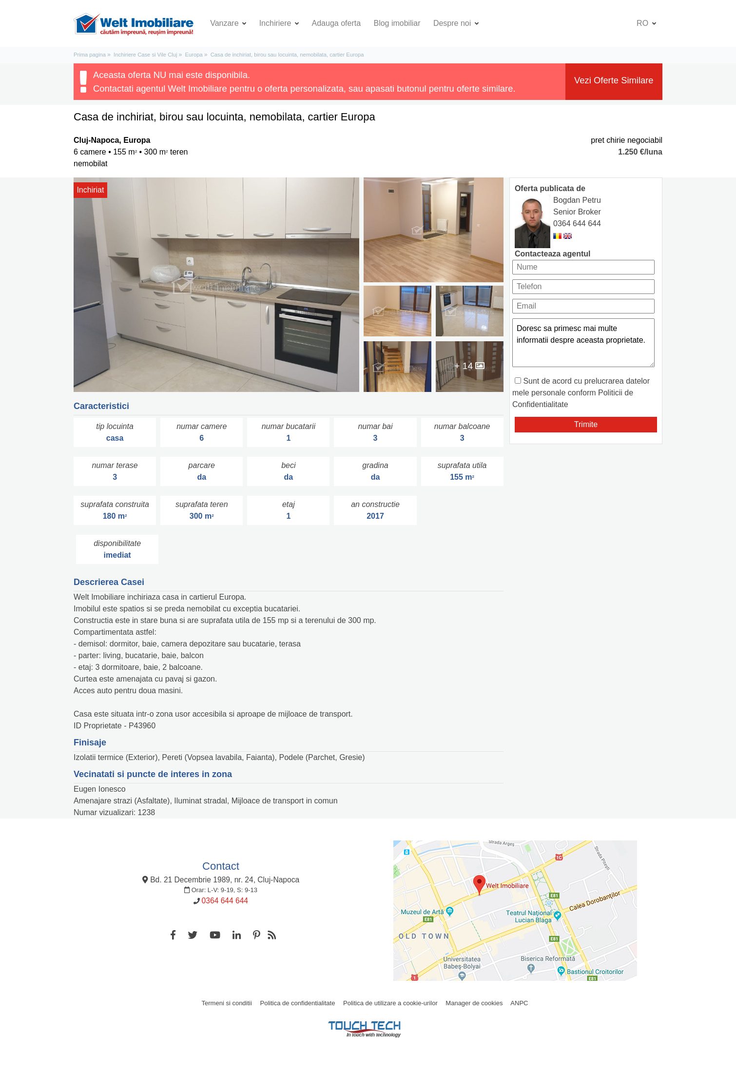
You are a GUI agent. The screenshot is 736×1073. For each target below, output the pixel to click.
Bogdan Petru (577, 200)
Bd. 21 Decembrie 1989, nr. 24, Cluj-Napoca (220, 880)
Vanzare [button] (225, 23)
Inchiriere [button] (276, 23)
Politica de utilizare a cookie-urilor (390, 1003)
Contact (220, 866)
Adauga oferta (336, 23)
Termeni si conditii (227, 1003)
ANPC (519, 1003)
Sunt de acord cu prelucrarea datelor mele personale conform (581, 393)
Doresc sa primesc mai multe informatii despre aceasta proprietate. (583, 342)
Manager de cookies (474, 1003)
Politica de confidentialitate (297, 1003)
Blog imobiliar (396, 23)
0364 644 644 (577, 223)
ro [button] (643, 23)
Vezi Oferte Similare (614, 80)
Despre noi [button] (453, 23)
